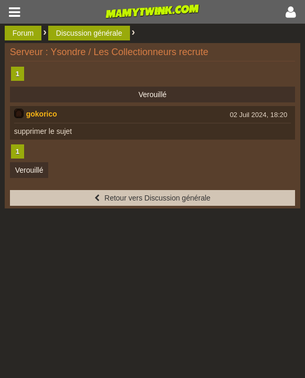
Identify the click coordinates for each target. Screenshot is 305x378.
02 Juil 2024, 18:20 (258, 115)
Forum (23, 33)
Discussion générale (89, 33)
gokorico (41, 114)
